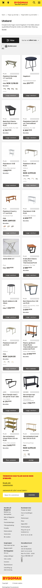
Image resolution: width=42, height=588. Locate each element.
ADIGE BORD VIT (8, 259)
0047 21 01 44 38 (26, 551)
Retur (22, 521)
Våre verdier (7, 559)
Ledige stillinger (8, 556)
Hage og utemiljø (13, 15)
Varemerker (7, 534)
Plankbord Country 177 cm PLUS (10, 212)
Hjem (3, 15)
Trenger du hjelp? (26, 510)
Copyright (5, 583)
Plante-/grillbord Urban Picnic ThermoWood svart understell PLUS (30, 346)
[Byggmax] (21, 3)
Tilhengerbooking (9, 525)
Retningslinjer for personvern (10, 587)
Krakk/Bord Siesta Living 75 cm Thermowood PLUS (30, 261)
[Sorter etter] (30, 40)
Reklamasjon (25, 518)
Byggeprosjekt (8, 548)
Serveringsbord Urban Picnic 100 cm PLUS (10, 438)
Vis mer (4, 29)
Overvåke (32, 495)
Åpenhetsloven (8, 564)
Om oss (6, 553)
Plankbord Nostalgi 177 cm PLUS (10, 77)
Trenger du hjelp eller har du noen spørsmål (18, 477)
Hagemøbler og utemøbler (29, 15)
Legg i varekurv (11, 95)
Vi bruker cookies (17, 583)
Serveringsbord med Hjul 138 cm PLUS (30, 437)
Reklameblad (8, 531)
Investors (6, 562)
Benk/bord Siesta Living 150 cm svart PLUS (10, 123)
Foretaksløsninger (9, 522)
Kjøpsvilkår (24, 524)
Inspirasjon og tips (9, 545)
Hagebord (26, 76)
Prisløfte (6, 528)
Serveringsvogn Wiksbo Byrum (29, 396)
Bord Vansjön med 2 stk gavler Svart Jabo (11, 396)
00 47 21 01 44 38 (26, 535)
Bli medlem (7, 537)
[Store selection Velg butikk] (8, 3)
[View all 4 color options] (16, 89)
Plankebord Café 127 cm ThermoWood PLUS (30, 123)
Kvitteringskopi (25, 527)
